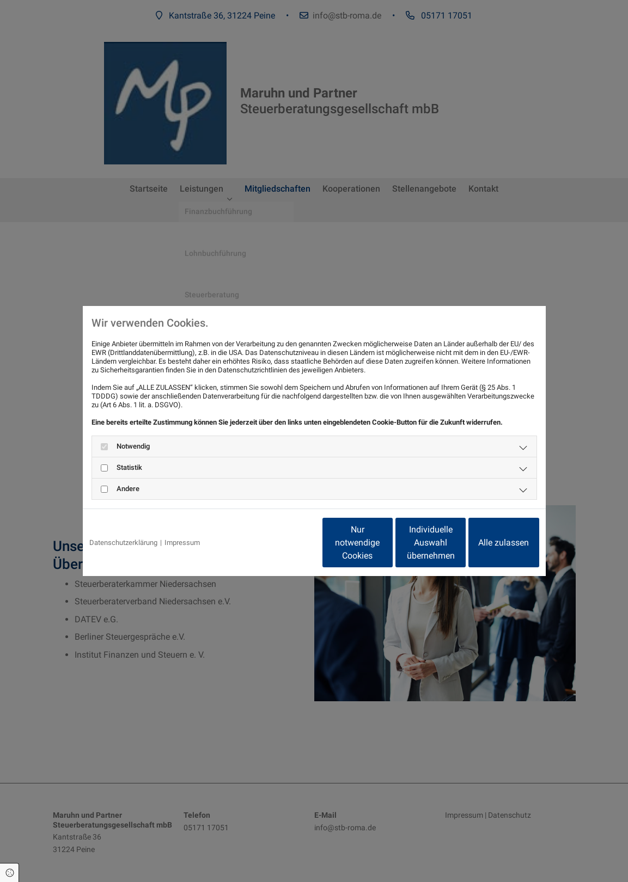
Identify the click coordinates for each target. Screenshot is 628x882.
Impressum (182, 542)
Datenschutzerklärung (123, 542)
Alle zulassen (489, 542)
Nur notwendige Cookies (282, 542)
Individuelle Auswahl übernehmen (385, 542)
